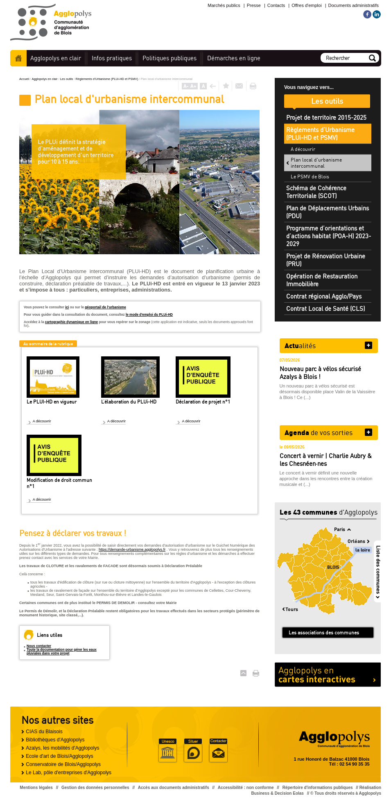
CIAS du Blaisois (44, 731)
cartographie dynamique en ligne (71, 322)
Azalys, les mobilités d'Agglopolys (62, 748)
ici (67, 307)
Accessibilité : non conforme (246, 787)
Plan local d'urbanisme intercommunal (316, 163)
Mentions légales (36, 787)
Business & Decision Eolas (277, 793)
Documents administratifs (353, 5)
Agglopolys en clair (45, 79)
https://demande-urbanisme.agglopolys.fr (132, 549)
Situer (193, 751)
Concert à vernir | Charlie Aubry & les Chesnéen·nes (326, 459)
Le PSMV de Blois (310, 176)
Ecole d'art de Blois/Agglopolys (59, 756)
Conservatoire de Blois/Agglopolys (63, 764)
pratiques (112, 58)
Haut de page (243, 673)
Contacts (276, 5)
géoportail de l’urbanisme (105, 307)
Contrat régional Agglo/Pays (324, 296)
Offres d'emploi (306, 5)
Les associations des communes (324, 632)
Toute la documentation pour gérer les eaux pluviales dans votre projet (62, 651)
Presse (254, 5)
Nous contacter (39, 646)
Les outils (67, 79)
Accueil (18, 58)
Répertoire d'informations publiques (318, 787)
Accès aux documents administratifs (173, 787)
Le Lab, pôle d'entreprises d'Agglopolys (68, 772)
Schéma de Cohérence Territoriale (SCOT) (316, 192)
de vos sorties (319, 432)
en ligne (233, 58)
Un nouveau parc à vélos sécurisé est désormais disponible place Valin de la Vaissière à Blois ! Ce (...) (327, 391)
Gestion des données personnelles (95, 787)
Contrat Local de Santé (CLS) (325, 308)
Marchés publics (224, 5)
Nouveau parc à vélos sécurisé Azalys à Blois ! (320, 373)
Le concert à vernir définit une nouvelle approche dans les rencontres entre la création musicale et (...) (326, 478)
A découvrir (42, 421)
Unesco (167, 751)
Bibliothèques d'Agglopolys (55, 740)
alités (300, 345)
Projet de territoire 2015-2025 (326, 117)
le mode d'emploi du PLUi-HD (149, 315)
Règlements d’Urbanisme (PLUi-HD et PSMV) (107, 79)
